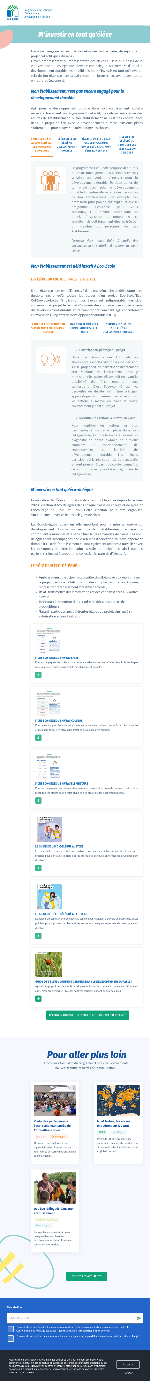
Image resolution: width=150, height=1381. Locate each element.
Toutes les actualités (86, 1202)
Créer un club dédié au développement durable (67, 144)
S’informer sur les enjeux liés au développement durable (118, 328)
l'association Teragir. (75, 1317)
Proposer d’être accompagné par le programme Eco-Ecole (42, 144)
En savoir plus (26, 1372)
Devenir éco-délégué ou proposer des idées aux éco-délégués (127, 144)
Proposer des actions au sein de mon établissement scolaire (48, 328)
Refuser (128, 1372)
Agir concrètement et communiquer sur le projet (84, 328)
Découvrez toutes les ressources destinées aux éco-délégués (87, 1015)
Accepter (128, 1364)
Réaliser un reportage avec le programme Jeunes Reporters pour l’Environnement (96, 144)
